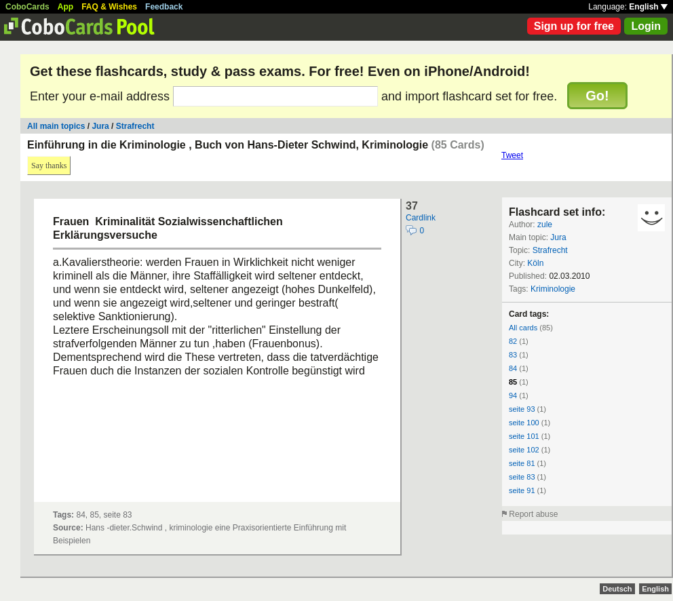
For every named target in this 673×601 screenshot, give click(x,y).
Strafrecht (135, 126)
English (648, 7)
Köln (535, 263)
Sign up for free (574, 26)
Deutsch (617, 589)
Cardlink (421, 217)
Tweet (512, 155)
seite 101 (524, 436)
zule (544, 224)
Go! (597, 95)
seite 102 (524, 450)
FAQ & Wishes (109, 7)
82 (513, 341)
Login (646, 26)
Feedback (163, 7)
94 (513, 395)
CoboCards (27, 7)
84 (513, 368)
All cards (523, 328)
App (65, 7)
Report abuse (533, 514)
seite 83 (522, 477)
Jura (100, 126)
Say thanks (48, 165)
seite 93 (522, 409)
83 (513, 355)
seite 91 (522, 490)
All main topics (56, 126)
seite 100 (524, 423)
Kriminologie (553, 289)
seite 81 (522, 463)
